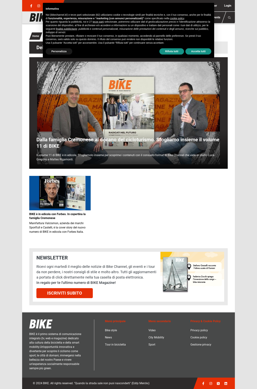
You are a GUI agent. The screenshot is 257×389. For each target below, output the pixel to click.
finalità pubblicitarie (66, 28)
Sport (151, 344)
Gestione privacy (200, 344)
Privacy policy (199, 330)
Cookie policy (198, 337)
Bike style (111, 330)
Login (227, 5)
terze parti (98, 21)
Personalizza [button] (59, 51)
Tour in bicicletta (115, 344)
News (108, 337)
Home (35, 36)
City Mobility (156, 337)
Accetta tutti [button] (198, 51)
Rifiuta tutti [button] (171, 51)
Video (152, 330)
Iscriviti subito (64, 293)
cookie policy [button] (177, 18)
